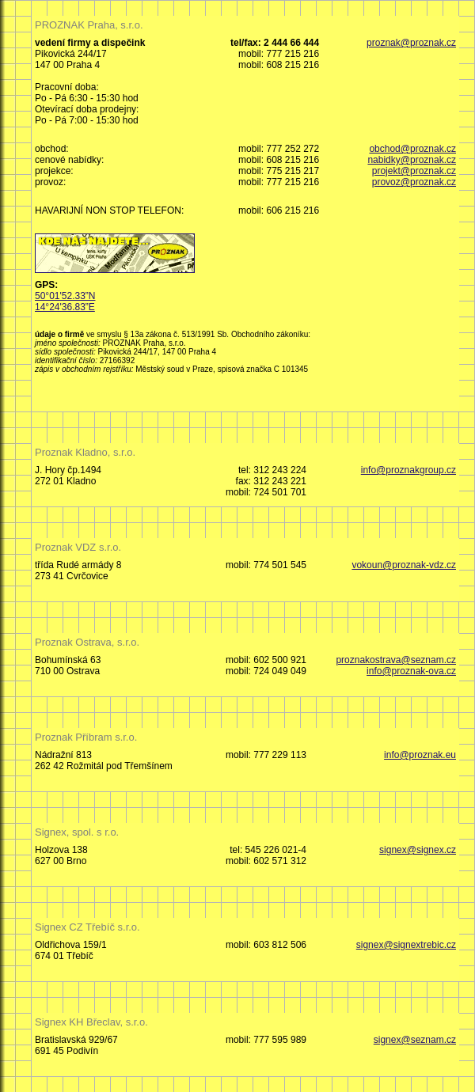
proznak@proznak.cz (411, 42)
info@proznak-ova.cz (411, 671)
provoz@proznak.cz (414, 182)
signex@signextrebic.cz (406, 944)
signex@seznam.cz (415, 1039)
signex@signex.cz (417, 849)
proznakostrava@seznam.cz (396, 659)
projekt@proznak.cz (414, 170)
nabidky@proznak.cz (411, 159)
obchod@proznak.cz (412, 148)
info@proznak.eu (420, 754)
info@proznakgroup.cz (408, 470)
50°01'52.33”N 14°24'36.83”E (65, 301)
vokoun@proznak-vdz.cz (404, 565)
